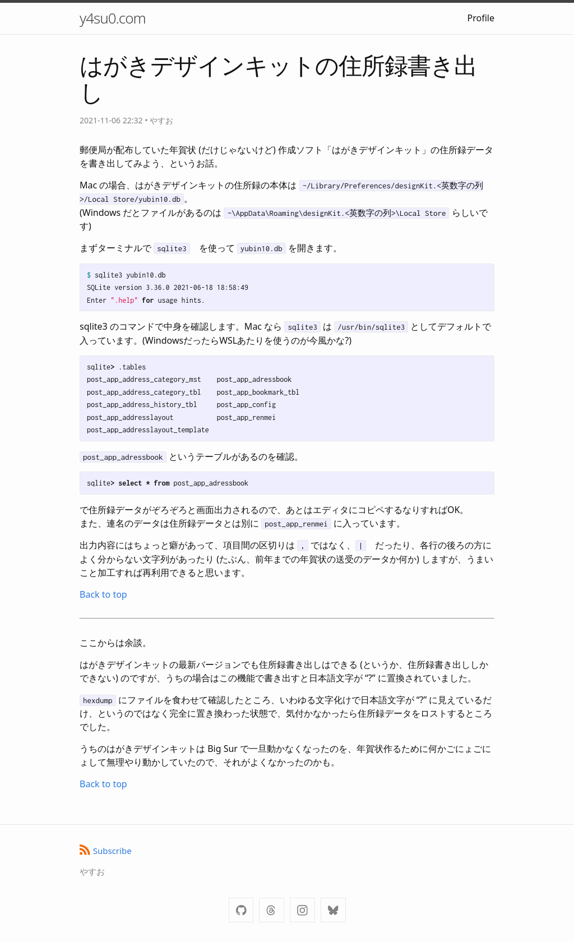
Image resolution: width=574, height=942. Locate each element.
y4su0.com (113, 18)
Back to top (103, 594)
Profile (480, 18)
